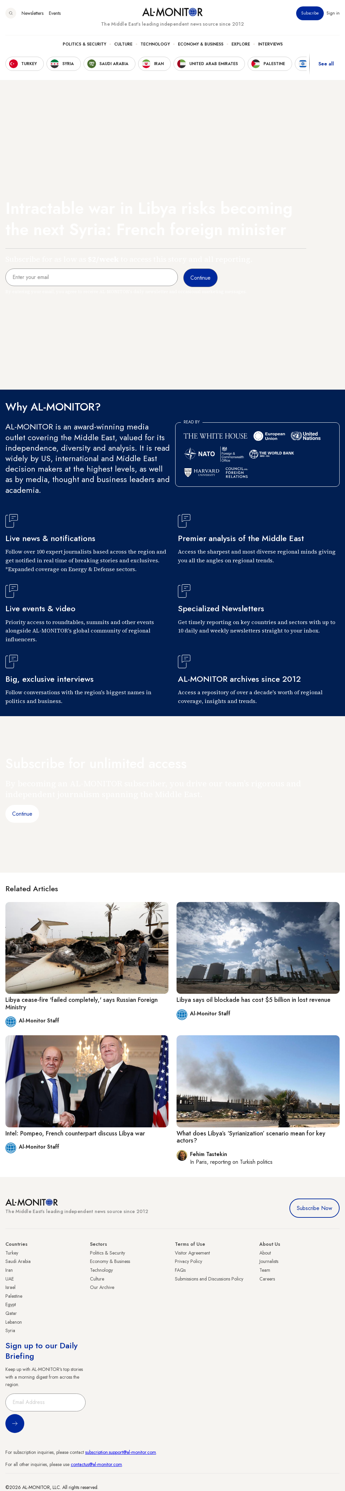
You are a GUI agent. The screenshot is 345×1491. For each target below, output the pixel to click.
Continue (22, 814)
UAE (9, 1278)
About (265, 1252)
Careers (267, 1278)
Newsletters (32, 13)
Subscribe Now (314, 1208)
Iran (9, 1270)
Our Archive (102, 1287)
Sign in (333, 13)
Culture (123, 44)
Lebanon (13, 1322)
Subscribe (310, 13)
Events (55, 13)
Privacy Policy (188, 1261)
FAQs (180, 1270)
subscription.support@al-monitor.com (120, 1452)
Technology (155, 44)
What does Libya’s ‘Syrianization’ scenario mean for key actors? (251, 1137)
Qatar (11, 1313)
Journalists (268, 1261)
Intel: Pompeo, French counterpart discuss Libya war (75, 1133)
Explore (240, 44)
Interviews (270, 44)
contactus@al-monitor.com (96, 1464)
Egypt (10, 1304)
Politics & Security (84, 44)
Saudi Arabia (18, 1261)
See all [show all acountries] (326, 63)
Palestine (13, 1296)
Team (264, 1270)
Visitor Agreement (192, 1252)
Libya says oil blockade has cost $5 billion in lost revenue (254, 999)
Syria (10, 1330)
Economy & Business (200, 44)
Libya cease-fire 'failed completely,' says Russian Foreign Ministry (81, 1003)
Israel (10, 1287)
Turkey (11, 1252)
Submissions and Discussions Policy (209, 1278)
